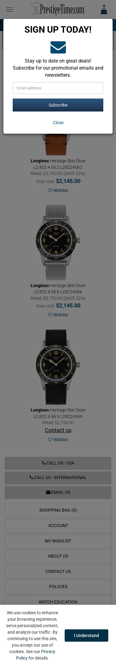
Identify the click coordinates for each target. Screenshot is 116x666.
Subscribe (58, 105)
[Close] (58, 122)
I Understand (86, 635)
